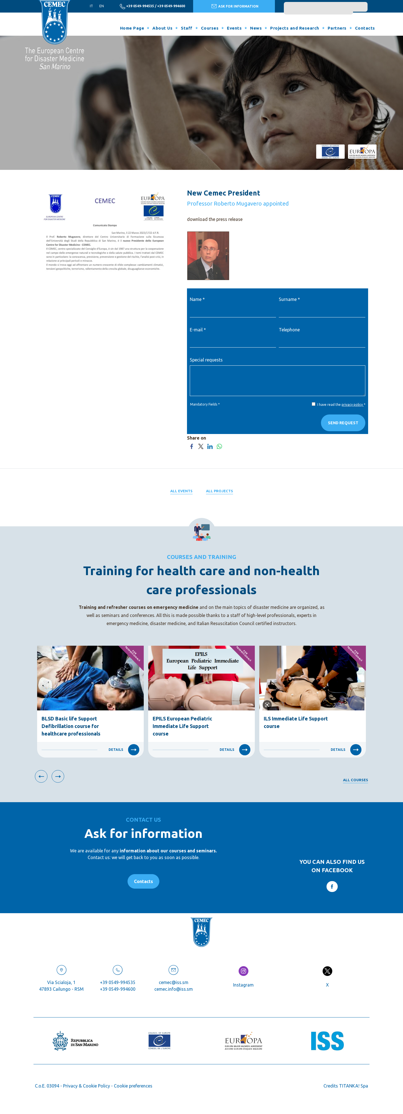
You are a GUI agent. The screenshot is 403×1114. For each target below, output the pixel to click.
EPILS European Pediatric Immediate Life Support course (182, 726)
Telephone (289, 329)
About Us (162, 28)
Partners (337, 28)
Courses (210, 28)
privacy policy (353, 404)
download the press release (215, 219)
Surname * (289, 299)
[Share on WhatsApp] (219, 446)
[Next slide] (58, 776)
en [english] (101, 6)
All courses (355, 780)
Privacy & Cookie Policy (86, 1085)
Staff (187, 28)
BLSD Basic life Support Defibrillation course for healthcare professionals (71, 726)
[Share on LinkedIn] (210, 446)
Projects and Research (294, 28)
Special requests (206, 359)
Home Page (132, 28)
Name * (197, 299)
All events (181, 491)
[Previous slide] (41, 776)
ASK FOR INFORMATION (235, 6)
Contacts (365, 28)
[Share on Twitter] (200, 446)
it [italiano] (91, 6)
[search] (318, 10)
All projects (219, 491)
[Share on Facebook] (191, 446)
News (256, 28)
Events (234, 28)
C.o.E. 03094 (47, 1085)
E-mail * (198, 329)
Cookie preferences (133, 1085)
